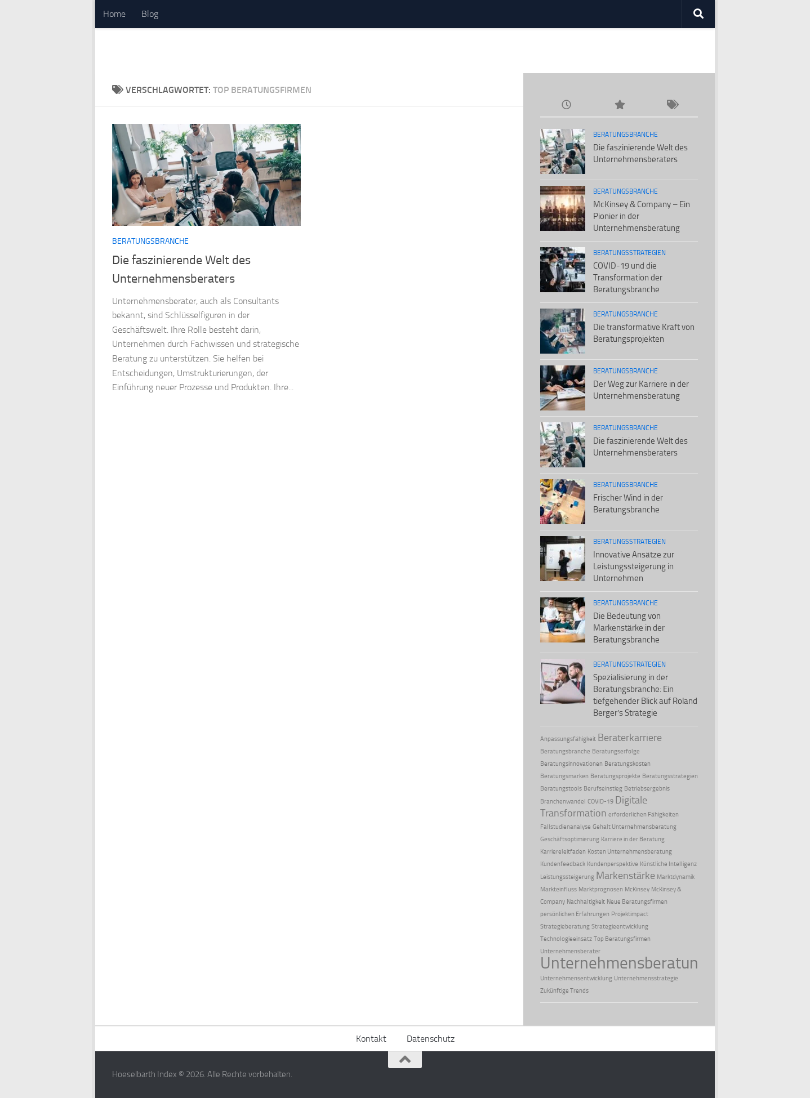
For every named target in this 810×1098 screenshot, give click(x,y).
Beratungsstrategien (629, 253)
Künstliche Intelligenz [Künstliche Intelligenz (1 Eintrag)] (668, 864)
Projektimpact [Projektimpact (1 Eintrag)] (629, 914)
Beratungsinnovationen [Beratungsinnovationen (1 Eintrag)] (571, 763)
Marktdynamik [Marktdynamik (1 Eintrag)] (676, 877)
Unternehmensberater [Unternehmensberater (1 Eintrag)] (570, 951)
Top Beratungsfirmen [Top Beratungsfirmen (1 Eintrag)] (622, 939)
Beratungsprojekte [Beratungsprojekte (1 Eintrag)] (615, 776)
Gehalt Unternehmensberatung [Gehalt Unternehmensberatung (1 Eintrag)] (635, 827)
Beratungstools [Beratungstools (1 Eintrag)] (561, 788)
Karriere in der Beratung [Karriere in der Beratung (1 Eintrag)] (633, 839)
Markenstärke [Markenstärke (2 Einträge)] (625, 875)
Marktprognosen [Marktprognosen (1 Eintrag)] (600, 889)
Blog (149, 13)
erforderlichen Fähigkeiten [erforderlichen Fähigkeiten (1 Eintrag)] (643, 814)
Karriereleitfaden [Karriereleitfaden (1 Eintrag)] (563, 851)
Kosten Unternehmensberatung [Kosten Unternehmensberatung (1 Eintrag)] (630, 851)
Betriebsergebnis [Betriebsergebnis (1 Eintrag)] (647, 788)
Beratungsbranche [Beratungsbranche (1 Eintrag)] (565, 751)
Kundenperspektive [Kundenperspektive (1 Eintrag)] (612, 864)
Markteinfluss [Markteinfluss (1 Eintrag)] (558, 889)
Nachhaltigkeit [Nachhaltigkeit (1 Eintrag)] (586, 901)
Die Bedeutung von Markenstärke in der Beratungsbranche (629, 628)
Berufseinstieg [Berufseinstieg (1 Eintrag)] (603, 788)
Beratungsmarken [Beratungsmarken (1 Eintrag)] (564, 776)
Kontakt (371, 1038)
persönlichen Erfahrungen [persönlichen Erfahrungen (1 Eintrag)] (574, 914)
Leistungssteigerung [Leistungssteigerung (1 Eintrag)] (567, 877)
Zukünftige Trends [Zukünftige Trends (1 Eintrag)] (564, 990)
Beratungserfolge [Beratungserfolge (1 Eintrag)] (616, 751)
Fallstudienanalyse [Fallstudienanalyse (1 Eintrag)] (565, 827)
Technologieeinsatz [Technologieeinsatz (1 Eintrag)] (566, 939)
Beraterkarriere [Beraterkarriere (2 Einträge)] (630, 737)
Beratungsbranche (150, 241)
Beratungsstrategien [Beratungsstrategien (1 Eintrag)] (670, 776)
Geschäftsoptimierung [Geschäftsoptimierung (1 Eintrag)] (569, 839)
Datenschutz (431, 1038)
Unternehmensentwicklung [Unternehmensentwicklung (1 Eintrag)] (576, 978)
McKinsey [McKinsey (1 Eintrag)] (637, 889)
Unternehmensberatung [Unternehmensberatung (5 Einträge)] (623, 962)
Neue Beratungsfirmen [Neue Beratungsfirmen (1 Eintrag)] (637, 901)
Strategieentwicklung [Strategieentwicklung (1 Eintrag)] (619, 926)
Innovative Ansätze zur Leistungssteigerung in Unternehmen (633, 566)
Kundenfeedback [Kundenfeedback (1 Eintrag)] (562, 864)
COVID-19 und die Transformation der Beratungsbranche (627, 277)
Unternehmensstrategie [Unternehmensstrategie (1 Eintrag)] (646, 978)
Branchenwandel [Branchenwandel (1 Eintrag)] (563, 801)
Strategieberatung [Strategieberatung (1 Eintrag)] (565, 926)
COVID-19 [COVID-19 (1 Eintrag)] (600, 801)
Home (114, 13)
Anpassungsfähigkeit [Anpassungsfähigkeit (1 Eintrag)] (568, 739)
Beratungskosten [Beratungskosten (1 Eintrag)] (627, 763)
